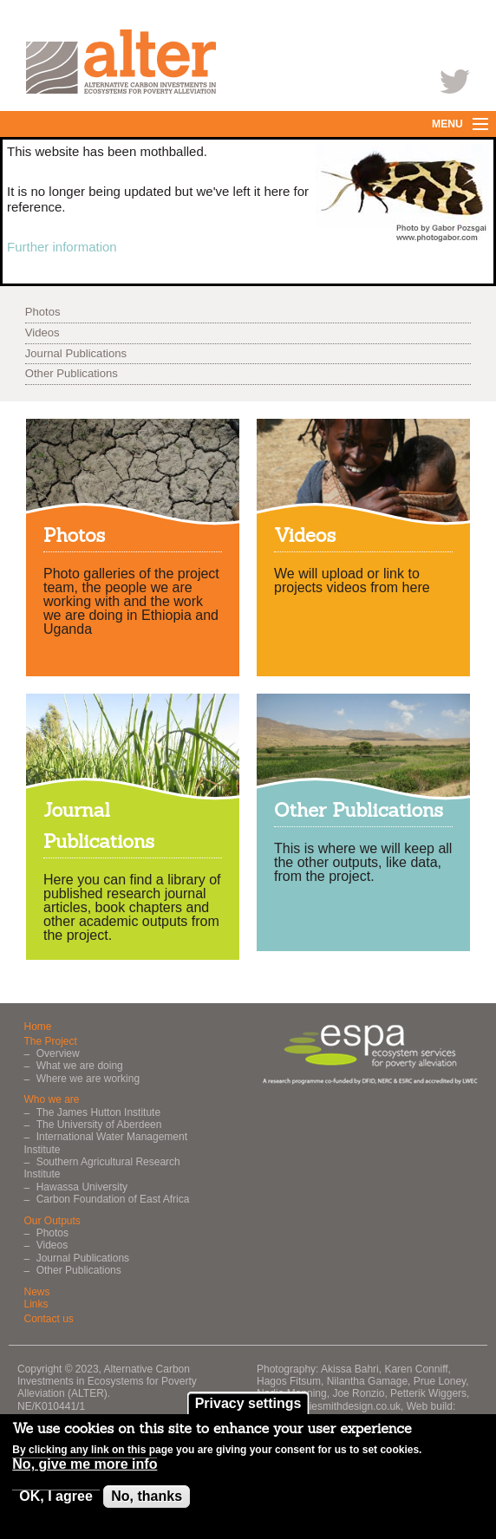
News (37, 1292)
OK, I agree (55, 1503)
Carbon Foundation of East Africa (113, 1199)
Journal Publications (76, 353)
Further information (62, 246)
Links (36, 1304)
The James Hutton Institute (98, 1112)
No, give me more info (84, 1470)
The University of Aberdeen (99, 1124)
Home (38, 1027)
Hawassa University (81, 1187)
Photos (43, 311)
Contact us (49, 1319)
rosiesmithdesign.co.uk (348, 1406)
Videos (42, 332)
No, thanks (146, 1502)
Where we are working (88, 1079)
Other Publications (71, 373)
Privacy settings (248, 1409)
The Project (50, 1041)
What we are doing (79, 1066)
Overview (58, 1053)
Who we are (52, 1099)
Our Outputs (52, 1221)
